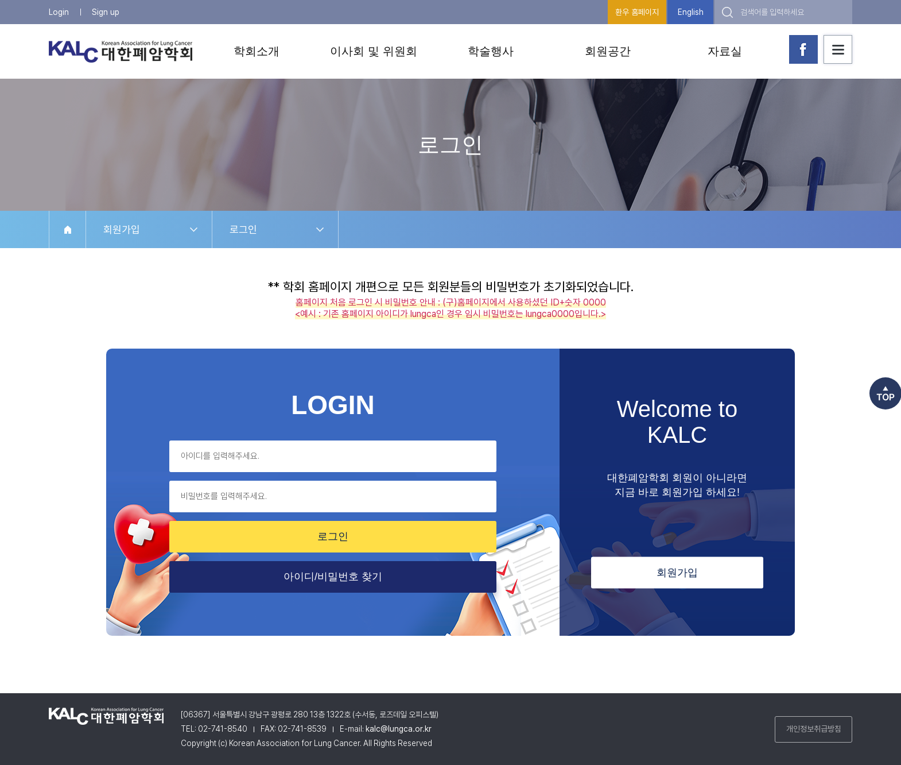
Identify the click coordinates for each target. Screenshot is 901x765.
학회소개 (256, 51)
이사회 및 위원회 (373, 51)
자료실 (725, 51)
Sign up (105, 12)
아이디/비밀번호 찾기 (332, 576)
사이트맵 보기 (838, 49)
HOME (67, 229)
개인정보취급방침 (813, 728)
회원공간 (608, 51)
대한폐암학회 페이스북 (803, 49)
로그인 (243, 229)
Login (59, 12)
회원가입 (121, 229)
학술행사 (491, 51)
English (691, 12)
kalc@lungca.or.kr (399, 728)
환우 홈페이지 (637, 12)
